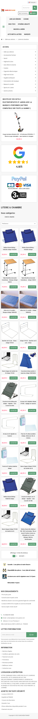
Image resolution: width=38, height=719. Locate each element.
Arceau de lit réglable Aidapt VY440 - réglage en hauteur (28, 402)
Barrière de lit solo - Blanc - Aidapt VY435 (9, 342)
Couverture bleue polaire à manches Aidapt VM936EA (28, 372)
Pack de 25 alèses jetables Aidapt (9, 467)
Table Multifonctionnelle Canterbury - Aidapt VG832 (28, 279)
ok (32, 635)
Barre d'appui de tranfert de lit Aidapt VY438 (9, 372)
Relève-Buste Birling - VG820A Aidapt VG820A (10, 248)
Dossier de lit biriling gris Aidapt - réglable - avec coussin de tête (10, 403)
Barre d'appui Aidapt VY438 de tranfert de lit (28, 467)
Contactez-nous (6, 668)
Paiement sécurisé (7, 657)
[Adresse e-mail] (13, 634)
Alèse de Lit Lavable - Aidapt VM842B (28, 311)
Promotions (5, 659)
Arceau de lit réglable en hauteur (9, 435)
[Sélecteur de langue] (32, 2)
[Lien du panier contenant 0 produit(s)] (33, 13)
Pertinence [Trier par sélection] (5, 223)
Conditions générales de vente (10, 654)
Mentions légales (7, 651)
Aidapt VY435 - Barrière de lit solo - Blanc (28, 342)
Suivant (22, 556)
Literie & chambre (9, 217)
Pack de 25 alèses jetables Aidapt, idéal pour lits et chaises (28, 436)
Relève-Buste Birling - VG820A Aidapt (28, 248)
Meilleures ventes (7, 665)
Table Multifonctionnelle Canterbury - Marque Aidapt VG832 (10, 280)
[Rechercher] (29, 8)
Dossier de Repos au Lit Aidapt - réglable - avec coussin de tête (28, 498)
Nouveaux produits (7, 662)
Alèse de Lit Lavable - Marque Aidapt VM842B (10, 311)
